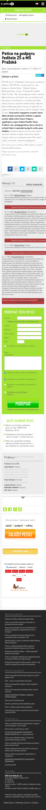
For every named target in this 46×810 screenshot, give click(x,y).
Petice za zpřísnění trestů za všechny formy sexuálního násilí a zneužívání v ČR (19, 636)
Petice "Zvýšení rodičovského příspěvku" (19, 707)
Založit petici (12, 19)
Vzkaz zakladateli (8, 353)
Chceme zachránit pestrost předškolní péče (20, 704)
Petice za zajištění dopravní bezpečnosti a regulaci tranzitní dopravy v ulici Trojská (22, 724)
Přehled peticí (11, 15)
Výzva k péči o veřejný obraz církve (17, 729)
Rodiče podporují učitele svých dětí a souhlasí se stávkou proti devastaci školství (21, 749)
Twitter (39, 75)
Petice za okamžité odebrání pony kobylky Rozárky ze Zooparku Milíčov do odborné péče (22, 658)
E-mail (7, 318)
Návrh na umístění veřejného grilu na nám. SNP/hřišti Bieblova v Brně (18, 428)
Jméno (7, 325)
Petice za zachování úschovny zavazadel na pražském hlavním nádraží (20, 623)
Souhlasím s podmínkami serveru (17, 393)
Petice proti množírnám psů (14, 700)
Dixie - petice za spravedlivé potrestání (18, 681)
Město (6, 338)
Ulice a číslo (9, 333)
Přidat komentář (34, 184)
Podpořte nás (20, 552)
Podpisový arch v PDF (11, 463)
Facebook (42, 75)
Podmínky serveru (23, 802)
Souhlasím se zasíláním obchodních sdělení (21, 385)
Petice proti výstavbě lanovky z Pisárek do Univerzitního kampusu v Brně (19, 739)
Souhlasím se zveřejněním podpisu (21, 346)
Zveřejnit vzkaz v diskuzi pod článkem (22, 372)
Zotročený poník (10, 765)
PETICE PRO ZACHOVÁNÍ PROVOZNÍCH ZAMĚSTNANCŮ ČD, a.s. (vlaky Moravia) (19, 733)
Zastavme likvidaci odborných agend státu (19, 619)
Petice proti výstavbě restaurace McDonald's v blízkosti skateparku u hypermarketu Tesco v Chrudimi (21, 630)
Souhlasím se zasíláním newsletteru (21, 379)
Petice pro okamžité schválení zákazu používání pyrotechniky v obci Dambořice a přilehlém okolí (20, 443)
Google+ (15, 509)
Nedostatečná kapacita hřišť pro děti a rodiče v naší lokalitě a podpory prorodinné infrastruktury (22, 663)
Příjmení (7, 329)
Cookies (35, 802)
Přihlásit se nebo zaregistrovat (29, 301)
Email (36, 75)
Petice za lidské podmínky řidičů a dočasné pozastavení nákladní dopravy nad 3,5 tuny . (20, 647)
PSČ (6, 342)
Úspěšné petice (27, 15)
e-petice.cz (7, 4)
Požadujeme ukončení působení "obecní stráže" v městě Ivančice (19, 435)
